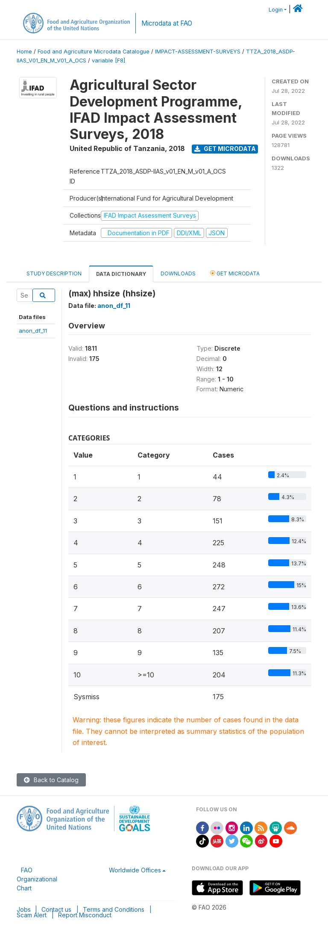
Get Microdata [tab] (235, 273)
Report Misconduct (84, 915)
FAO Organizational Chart (37, 879)
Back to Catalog (51, 779)
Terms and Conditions (113, 909)
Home (24, 51)
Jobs (24, 909)
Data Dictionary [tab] (121, 274)
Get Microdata (225, 148)
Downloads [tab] (178, 273)
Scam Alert (32, 915)
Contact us (56, 909)
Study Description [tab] (54, 273)
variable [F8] (108, 60)
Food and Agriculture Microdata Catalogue (93, 51)
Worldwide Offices (135, 870)
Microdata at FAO (166, 23)
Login (276, 9)
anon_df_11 (33, 330)
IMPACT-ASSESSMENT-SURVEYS (197, 51)
